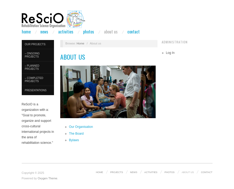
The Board (76, 133)
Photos (88, 32)
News (44, 32)
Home (26, 32)
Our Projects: (35, 44)
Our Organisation (81, 127)
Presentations (36, 90)
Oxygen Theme (47, 178)
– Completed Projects (34, 80)
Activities (65, 32)
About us (111, 32)
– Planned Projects (32, 67)
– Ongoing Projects (32, 55)
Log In (170, 53)
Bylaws (74, 140)
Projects (116, 172)
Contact (133, 32)
